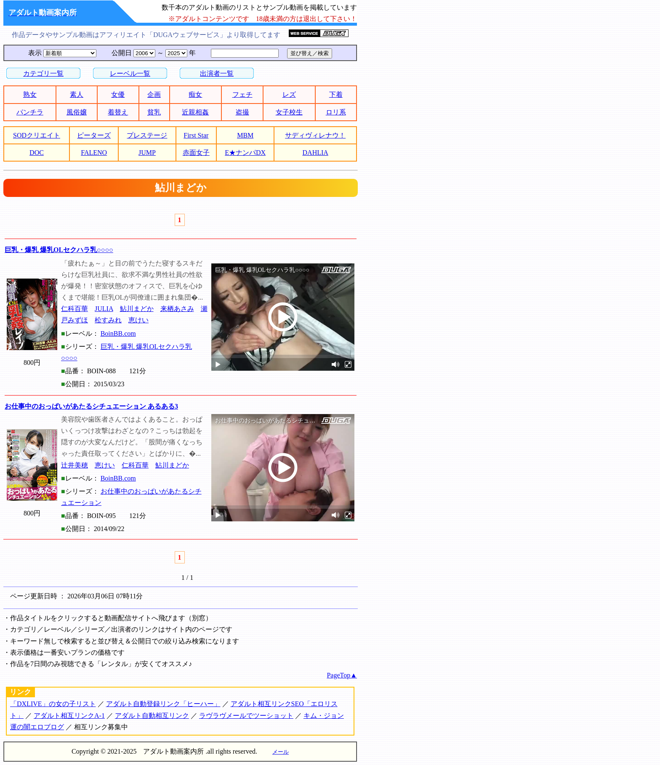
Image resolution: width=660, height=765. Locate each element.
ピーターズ (94, 135)
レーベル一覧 (130, 73)
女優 (118, 94)
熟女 (30, 94)
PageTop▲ (342, 675)
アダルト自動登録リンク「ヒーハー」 (163, 703)
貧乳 (154, 112)
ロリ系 (336, 112)
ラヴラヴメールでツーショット (246, 715)
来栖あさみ (177, 308)
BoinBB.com (118, 333)
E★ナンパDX (245, 152)
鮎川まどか (137, 308)
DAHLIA (315, 152)
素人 (76, 94)
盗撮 (242, 112)
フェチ (242, 94)
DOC (36, 152)
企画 (154, 94)
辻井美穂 (74, 465)
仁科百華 (74, 308)
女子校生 (289, 112)
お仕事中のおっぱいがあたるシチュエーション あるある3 (91, 406)
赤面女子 (196, 152)
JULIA (104, 308)
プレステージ (147, 135)
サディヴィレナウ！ (315, 135)
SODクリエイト (36, 135)
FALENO (94, 152)
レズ (289, 94)
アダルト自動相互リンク (152, 715)
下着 (336, 94)
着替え (118, 112)
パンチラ (29, 112)
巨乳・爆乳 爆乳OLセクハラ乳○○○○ (59, 249)
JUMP (147, 152)
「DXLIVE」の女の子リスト (53, 703)
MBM (245, 135)
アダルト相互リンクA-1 (69, 715)
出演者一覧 (217, 73)
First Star (196, 135)
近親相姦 (195, 112)
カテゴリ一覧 (43, 73)
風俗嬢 (77, 112)
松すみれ (108, 320)
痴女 (195, 94)
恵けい (138, 320)
